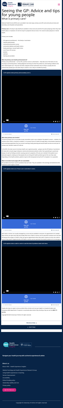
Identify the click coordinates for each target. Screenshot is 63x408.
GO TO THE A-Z (9, 390)
